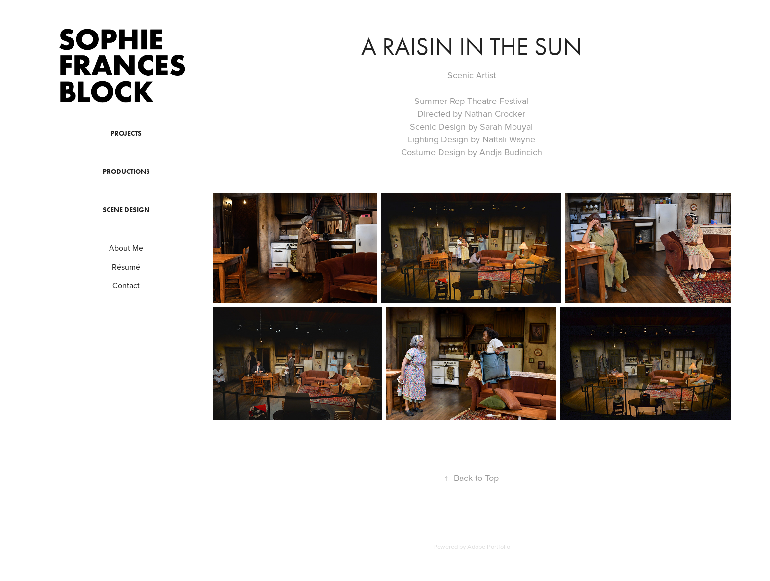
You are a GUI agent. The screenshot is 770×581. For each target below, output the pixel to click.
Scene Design (126, 210)
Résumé (126, 266)
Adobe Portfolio (488, 546)
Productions (126, 172)
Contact (126, 285)
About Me (126, 247)
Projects (126, 133)
